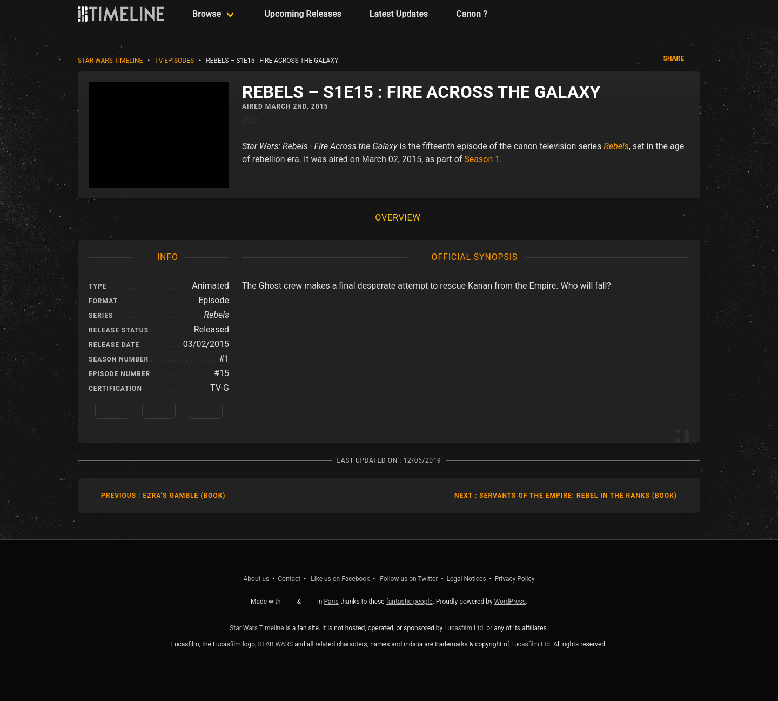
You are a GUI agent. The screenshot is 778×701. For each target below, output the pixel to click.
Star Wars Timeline (110, 60)
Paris (331, 601)
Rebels (616, 146)
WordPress (510, 601)
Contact (289, 579)
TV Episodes (174, 60)
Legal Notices (466, 579)
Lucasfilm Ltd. (464, 628)
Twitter (409, 579)
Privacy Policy (515, 579)
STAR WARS (275, 644)
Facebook (340, 579)
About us (257, 579)
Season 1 (482, 159)
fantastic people (409, 601)
